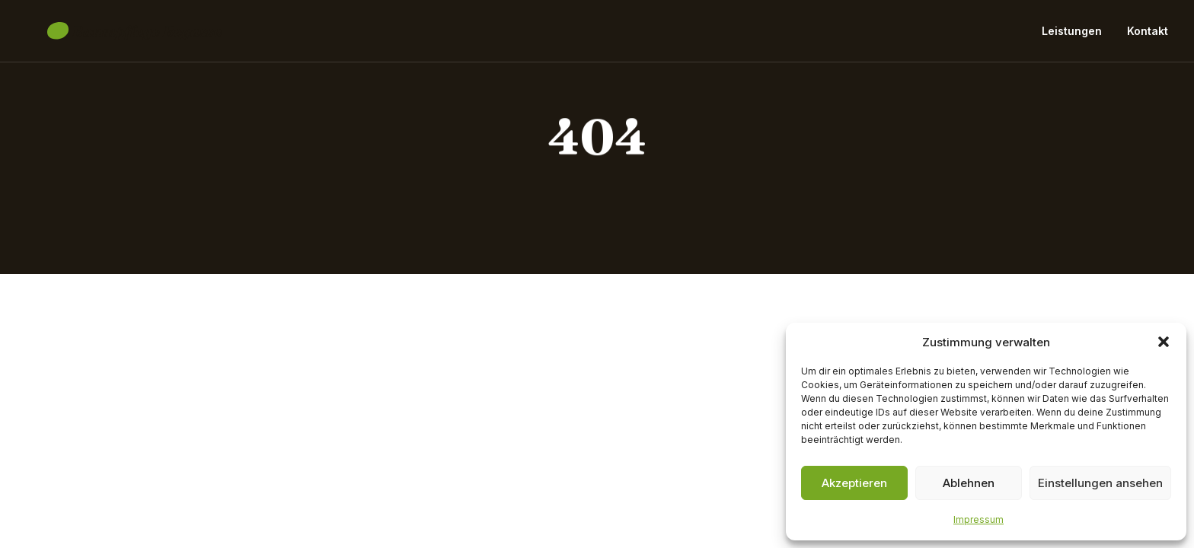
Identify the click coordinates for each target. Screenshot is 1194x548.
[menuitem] (1077, 36)
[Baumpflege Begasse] (113, 36)
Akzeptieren (854, 483)
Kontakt (1147, 36)
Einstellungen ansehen (1100, 483)
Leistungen (1072, 36)
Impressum (978, 519)
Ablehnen (968, 483)
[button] (1163, 341)
